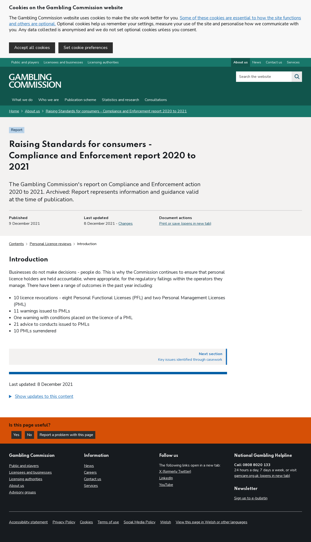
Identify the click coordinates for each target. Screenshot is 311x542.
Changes (125, 223)
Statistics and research (120, 99)
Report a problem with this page (66, 434)
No (30, 434)
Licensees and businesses (63, 62)
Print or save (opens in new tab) (185, 223)
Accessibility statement (28, 522)
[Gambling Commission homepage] (35, 86)
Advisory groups (22, 492)
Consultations (156, 99)
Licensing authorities (103, 62)
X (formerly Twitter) (175, 471)
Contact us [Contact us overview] (274, 62)
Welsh (165, 522)
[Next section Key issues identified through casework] (118, 357)
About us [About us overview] (240, 62)
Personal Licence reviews (50, 244)
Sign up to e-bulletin (250, 498)
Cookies (86, 522)
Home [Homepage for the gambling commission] (14, 111)
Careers (90, 472)
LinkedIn (166, 478)
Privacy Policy (64, 522)
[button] (41, 397)
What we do (22, 99)
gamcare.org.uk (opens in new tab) (262, 475)
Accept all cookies (32, 47)
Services (91, 485)
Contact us (92, 479)
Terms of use (108, 522)
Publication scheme (80, 99)
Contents (16, 244)
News (89, 465)
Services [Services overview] (293, 62)
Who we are (48, 99)
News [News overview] (256, 62)
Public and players (25, 62)
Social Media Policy (139, 522)
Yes (17, 434)
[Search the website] (297, 76)
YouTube (166, 484)
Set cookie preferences (86, 47)
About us (32, 111)
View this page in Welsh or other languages (211, 522)
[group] (118, 397)
